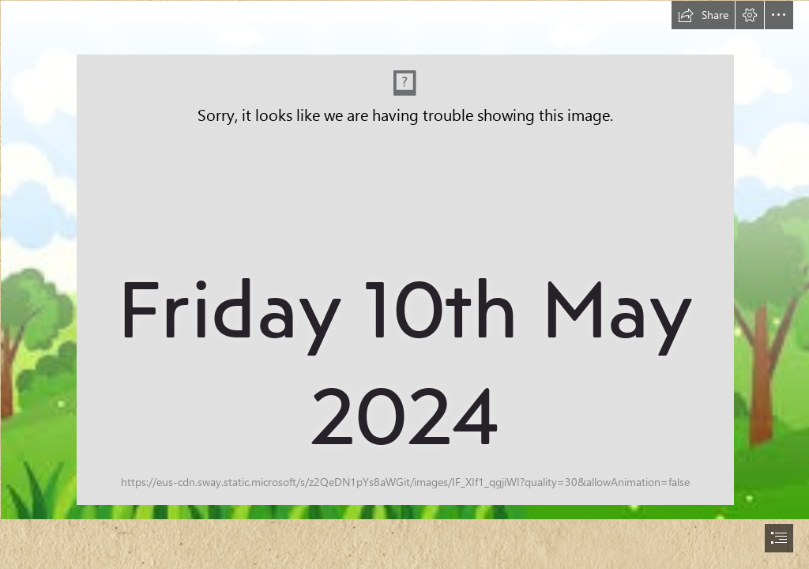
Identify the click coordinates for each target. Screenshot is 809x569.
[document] (404, 284)
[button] (703, 15)
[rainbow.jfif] (404, 259)
